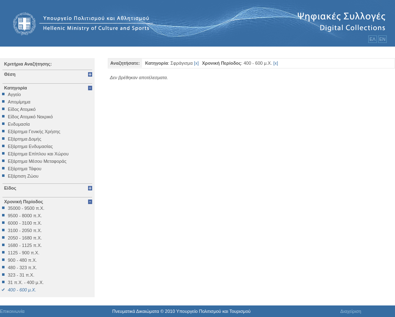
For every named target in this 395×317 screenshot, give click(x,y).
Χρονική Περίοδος (23, 201)
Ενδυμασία (19, 124)
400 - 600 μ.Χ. (22, 289)
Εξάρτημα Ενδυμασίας (30, 146)
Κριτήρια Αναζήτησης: (28, 63)
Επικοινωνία (12, 311)
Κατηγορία (15, 87)
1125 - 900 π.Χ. (24, 252)
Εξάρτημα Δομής (24, 138)
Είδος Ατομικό (22, 109)
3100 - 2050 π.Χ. (25, 230)
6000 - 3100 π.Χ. (25, 223)
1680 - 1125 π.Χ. (25, 245)
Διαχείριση (350, 311)
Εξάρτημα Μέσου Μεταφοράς (37, 161)
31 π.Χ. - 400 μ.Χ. (26, 282)
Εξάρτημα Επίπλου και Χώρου (38, 153)
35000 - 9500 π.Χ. (26, 208)
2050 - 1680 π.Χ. (25, 237)
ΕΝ (382, 39)
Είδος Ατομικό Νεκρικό (30, 116)
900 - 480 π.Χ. (22, 260)
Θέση (10, 74)
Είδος (10, 188)
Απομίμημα (19, 101)
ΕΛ (372, 39)
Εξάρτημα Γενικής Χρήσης (34, 131)
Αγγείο (14, 94)
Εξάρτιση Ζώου (23, 176)
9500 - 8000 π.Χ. (25, 215)
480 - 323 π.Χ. (22, 267)
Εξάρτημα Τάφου (25, 168)
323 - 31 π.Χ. (21, 274)
